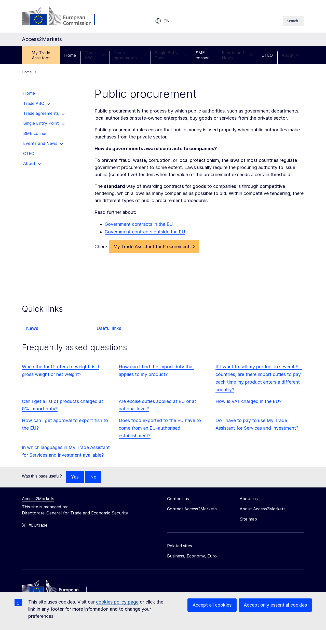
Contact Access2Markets (192, 509)
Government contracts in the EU (139, 224)
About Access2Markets (263, 509)
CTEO (267, 55)
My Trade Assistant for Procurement (152, 246)
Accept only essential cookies (275, 605)
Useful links (109, 328)
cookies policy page (117, 602)
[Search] (293, 21)
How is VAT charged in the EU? (248, 401)
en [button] (162, 21)
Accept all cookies (212, 605)
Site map (248, 519)
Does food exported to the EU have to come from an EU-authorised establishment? (160, 428)
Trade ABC (95, 55)
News (32, 328)
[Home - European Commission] (59, 590)
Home (70, 55)
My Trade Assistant (41, 55)
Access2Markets (38, 499)
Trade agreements (130, 55)
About (290, 55)
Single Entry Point (171, 55)
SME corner (202, 55)
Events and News (237, 55)
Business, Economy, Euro (192, 556)
